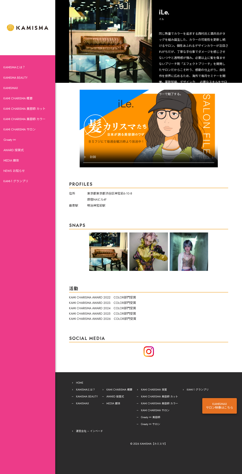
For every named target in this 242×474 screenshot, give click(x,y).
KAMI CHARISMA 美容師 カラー (24, 119)
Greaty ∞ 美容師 (150, 417)
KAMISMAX (10, 88)
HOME (79, 383)
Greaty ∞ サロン (150, 424)
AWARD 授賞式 (13, 150)
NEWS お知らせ (14, 171)
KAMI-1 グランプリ (15, 181)
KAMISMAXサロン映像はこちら (219, 406)
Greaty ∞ (9, 140)
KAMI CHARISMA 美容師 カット (24, 109)
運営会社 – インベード (89, 431)
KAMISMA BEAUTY (15, 77)
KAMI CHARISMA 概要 (18, 98)
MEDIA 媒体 (11, 160)
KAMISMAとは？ (14, 67)
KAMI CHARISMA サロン (19, 129)
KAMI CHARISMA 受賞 (154, 390)
